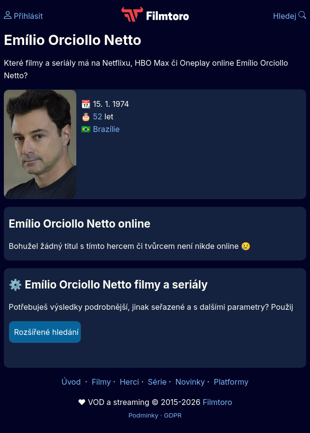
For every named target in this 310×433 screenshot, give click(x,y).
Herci (129, 382)
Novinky (190, 382)
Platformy (231, 382)
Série (157, 382)
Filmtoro (217, 402)
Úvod (72, 382)
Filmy (101, 382)
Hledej (289, 16)
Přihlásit (23, 16)
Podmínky (143, 415)
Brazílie (106, 129)
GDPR (173, 415)
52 (97, 116)
